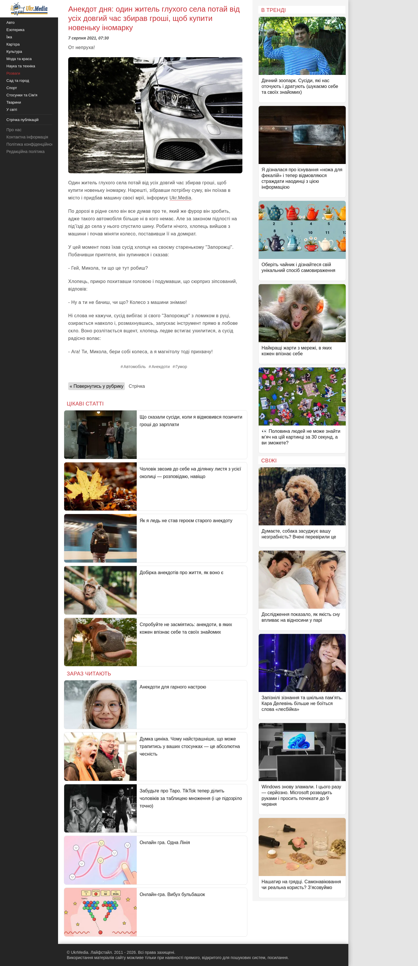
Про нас (13, 129)
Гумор (181, 366)
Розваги (13, 73)
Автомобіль (135, 366)
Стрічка (137, 386)
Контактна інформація (27, 137)
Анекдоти (161, 366)
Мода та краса (19, 59)
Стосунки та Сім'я (21, 95)
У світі (11, 109)
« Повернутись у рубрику (96, 386)
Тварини (13, 102)
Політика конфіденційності (31, 144)
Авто (10, 22)
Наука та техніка (20, 66)
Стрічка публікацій (22, 120)
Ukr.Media (180, 197)
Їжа (9, 37)
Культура (14, 51)
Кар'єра (13, 44)
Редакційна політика (25, 151)
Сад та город (17, 80)
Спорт (11, 88)
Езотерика (15, 30)
